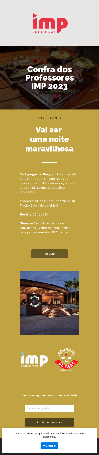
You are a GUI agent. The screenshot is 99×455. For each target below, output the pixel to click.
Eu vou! (50, 254)
